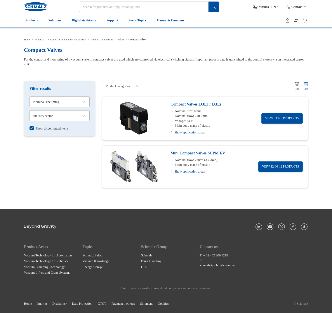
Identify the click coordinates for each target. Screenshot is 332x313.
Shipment (146, 303)
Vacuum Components (101, 39)
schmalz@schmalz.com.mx (218, 265)
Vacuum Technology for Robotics (46, 261)
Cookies (163, 303)
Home (27, 39)
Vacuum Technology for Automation (67, 39)
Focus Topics (139, 28)
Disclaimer (59, 303)
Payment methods (123, 303)
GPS (144, 266)
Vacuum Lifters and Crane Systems (47, 272)
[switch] (49, 128)
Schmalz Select (93, 255)
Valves (120, 39)
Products (34, 28)
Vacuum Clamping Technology (44, 266)
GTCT (102, 303)
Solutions (57, 28)
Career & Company (172, 28)
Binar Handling (151, 261)
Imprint (42, 303)
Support (114, 28)
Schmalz (147, 255)
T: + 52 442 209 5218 (214, 255)
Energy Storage (93, 266)
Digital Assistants (86, 28)
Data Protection (82, 303)
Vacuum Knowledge (96, 261)
